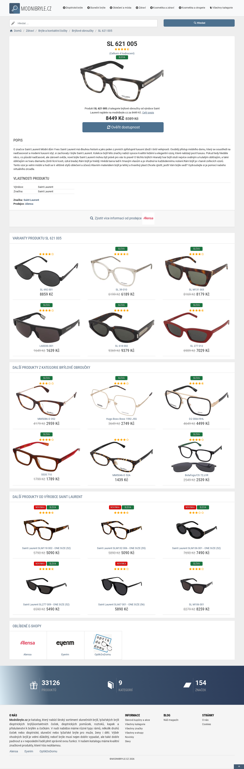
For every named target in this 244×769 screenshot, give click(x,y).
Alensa (29, 203)
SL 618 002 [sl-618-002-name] (121, 345)
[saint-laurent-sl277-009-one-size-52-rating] (46, 569)
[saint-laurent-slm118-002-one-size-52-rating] (46, 513)
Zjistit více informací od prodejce (122, 218)
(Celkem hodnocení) (122, 53)
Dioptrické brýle (73, 7)
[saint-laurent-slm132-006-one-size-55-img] (121, 530)
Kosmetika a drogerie (191, 7)
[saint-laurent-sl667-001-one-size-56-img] (121, 586)
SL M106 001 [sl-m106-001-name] (196, 604)
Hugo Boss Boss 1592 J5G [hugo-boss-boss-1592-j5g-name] (121, 418)
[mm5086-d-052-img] (46, 400)
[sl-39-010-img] (121, 271)
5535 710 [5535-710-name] (46, 474)
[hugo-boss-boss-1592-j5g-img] (121, 400)
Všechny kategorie (221, 7)
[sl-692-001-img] (46, 271)
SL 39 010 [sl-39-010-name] (121, 289)
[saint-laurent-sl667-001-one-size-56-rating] (121, 569)
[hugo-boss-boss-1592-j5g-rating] (121, 384)
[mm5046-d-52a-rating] (121, 440)
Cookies (206, 724)
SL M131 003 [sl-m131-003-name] (196, 289)
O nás (205, 720)
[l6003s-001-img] (46, 327)
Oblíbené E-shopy (27, 626)
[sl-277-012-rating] (196, 311)
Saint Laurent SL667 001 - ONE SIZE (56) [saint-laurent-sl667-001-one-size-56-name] (121, 604)
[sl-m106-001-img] (196, 586)
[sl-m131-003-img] (196, 271)
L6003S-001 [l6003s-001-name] (46, 345)
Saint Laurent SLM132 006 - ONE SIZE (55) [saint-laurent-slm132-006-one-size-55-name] (121, 548)
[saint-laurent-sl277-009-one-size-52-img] (46, 586)
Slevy (128, 741)
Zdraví (140, 7)
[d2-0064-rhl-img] (196, 400)
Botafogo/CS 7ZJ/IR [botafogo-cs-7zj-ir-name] (196, 475)
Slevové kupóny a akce (137, 720)
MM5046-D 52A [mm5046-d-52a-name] (121, 475)
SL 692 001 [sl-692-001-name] (46, 289)
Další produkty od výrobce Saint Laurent (47, 497)
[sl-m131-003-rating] (196, 254)
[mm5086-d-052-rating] (46, 384)
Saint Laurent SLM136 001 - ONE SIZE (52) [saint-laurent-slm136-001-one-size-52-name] (196, 548)
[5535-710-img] (46, 457)
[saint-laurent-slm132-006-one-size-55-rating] (121, 513)
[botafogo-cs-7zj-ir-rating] (196, 440)
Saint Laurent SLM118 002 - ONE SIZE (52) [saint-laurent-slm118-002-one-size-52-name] (46, 548)
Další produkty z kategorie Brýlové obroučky (51, 367)
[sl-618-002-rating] (121, 311)
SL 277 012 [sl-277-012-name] (196, 345)
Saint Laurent (31, 199)
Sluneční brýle (96, 7)
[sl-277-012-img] (196, 327)
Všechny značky (134, 728)
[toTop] (239, 766)
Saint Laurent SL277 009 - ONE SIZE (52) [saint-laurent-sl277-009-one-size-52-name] (46, 604)
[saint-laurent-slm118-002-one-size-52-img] (46, 530)
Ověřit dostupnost (123, 127)
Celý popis (148, 112)
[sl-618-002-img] (121, 327)
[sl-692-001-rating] (46, 254)
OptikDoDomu (48, 751)
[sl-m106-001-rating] (196, 569)
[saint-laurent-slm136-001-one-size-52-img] (196, 530)
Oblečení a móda (120, 7)
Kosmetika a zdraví (162, 7)
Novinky (129, 737)
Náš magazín (171, 720)
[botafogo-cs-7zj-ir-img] (196, 457)
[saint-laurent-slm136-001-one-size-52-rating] (196, 513)
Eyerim (29, 751)
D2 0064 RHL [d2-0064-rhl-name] (196, 418)
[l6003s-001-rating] (46, 311)
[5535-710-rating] (46, 440)
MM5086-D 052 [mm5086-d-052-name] (46, 418)
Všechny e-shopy (134, 732)
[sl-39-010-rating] (121, 254)
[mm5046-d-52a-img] (121, 457)
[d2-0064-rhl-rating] (196, 384)
